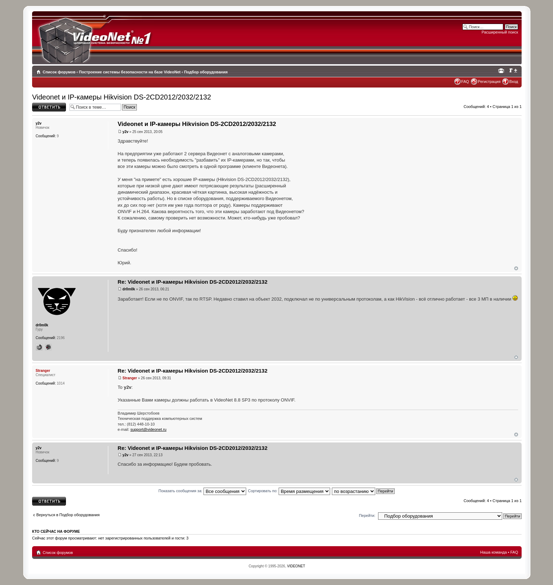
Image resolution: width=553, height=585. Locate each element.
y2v (125, 132)
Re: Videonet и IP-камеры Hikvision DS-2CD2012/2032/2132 (193, 282)
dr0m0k (128, 289)
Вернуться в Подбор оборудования (67, 515)
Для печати (502, 70)
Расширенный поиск (499, 32)
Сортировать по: (289, 491)
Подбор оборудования (206, 72)
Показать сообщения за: (202, 491)
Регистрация (489, 81)
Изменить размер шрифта (513, 70)
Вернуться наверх (516, 268)
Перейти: (367, 515)
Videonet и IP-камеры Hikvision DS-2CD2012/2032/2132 (121, 97)
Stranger (129, 378)
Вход (513, 81)
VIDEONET (296, 566)
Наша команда (493, 552)
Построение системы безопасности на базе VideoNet (130, 72)
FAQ (465, 81)
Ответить (49, 107)
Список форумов (59, 72)
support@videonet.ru (148, 429)
